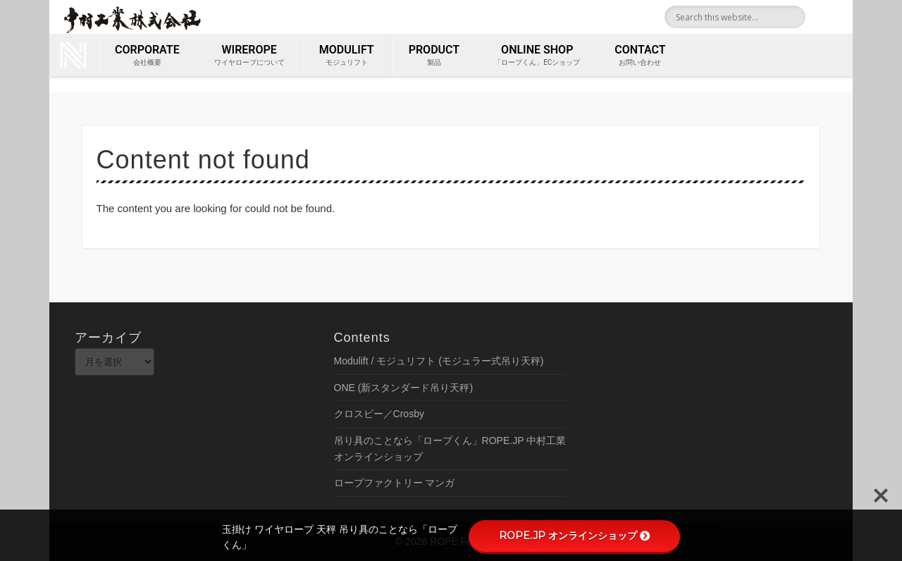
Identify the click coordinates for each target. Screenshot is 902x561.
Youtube (837, 17)
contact (639, 55)
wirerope (249, 55)
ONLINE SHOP (537, 55)
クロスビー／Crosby (379, 413)
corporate (147, 55)
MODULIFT (346, 55)
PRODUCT (434, 55)
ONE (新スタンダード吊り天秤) (404, 387)
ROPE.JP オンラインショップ (574, 535)
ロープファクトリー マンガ (394, 482)
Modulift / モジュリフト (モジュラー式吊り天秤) (439, 360)
